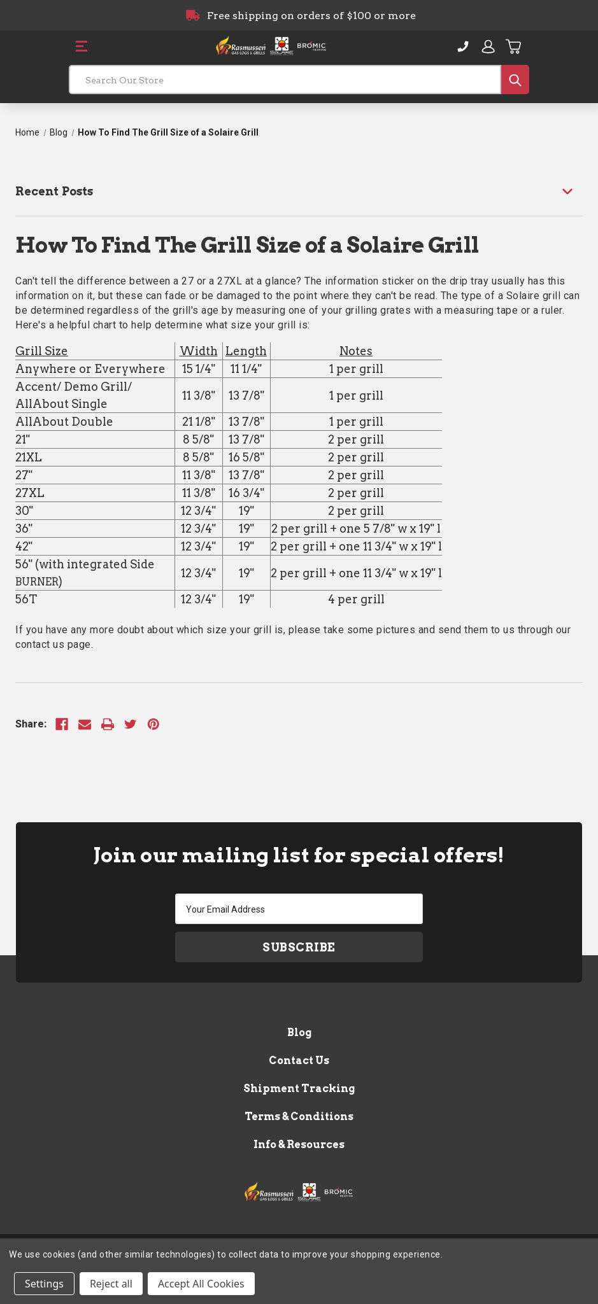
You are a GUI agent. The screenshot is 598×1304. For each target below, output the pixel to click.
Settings (44, 1284)
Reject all (111, 1284)
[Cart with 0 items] (514, 46)
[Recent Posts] (299, 191)
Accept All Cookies (201, 1284)
